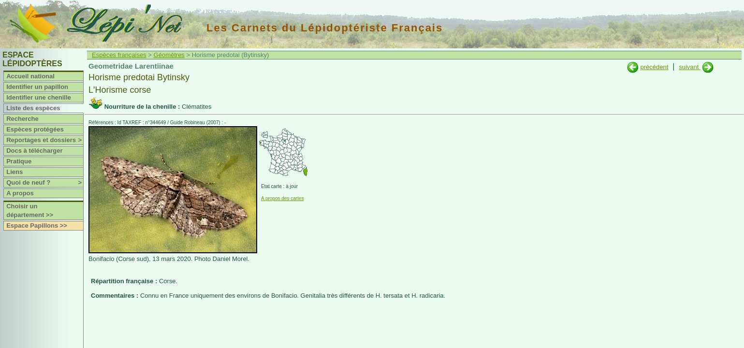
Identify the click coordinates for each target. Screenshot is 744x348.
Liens (14, 171)
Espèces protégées (35, 129)
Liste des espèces (33, 108)
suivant (689, 67)
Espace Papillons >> (36, 225)
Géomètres (169, 54)
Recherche (22, 118)
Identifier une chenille (38, 97)
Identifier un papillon (37, 86)
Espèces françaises (119, 54)
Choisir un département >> (29, 210)
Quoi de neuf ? (44, 182)
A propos (20, 193)
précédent (654, 67)
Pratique (18, 161)
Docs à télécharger (34, 150)
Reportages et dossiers (44, 140)
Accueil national (30, 76)
